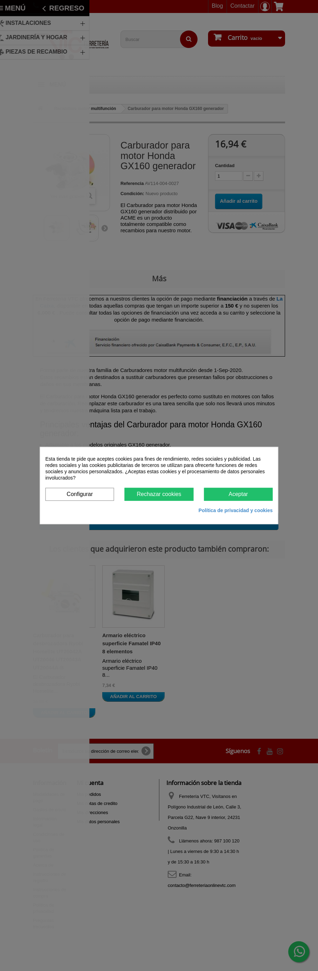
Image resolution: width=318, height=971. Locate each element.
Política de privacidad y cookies (236, 510)
